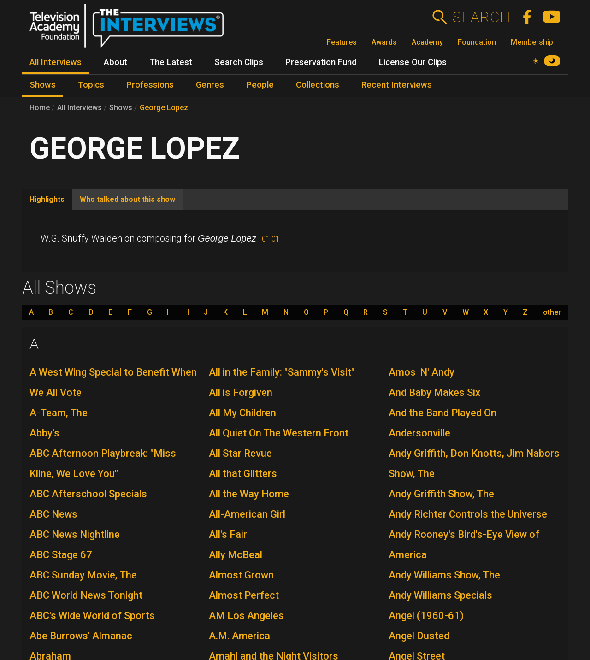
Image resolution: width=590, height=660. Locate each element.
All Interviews (79, 107)
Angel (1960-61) (426, 615)
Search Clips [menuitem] (238, 62)
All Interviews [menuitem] (56, 62)
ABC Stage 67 (61, 554)
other (552, 312)
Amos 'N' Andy (421, 372)
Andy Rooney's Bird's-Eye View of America (464, 544)
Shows (120, 107)
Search (481, 17)
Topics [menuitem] (91, 85)
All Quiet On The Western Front (278, 433)
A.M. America (239, 636)
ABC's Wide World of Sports (92, 615)
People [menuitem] (260, 85)
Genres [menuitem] (210, 85)
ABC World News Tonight (86, 595)
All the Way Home (249, 494)
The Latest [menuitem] (170, 62)
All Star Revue (240, 453)
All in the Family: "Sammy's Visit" (281, 372)
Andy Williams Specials (440, 595)
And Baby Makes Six (434, 392)
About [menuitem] (115, 62)
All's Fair (228, 534)
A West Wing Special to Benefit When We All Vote (113, 382)
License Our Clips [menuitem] (413, 62)
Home (40, 107)
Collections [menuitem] (317, 85)
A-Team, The (59, 412)
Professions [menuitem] (150, 85)
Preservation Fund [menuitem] (321, 62)
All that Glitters (243, 473)
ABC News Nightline (75, 534)
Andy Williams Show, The (444, 575)
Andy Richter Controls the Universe (468, 514)
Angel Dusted (419, 636)
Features (342, 42)
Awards (384, 42)
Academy (427, 42)
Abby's (44, 433)
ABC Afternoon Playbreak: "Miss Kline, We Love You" (103, 463)
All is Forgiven (240, 392)
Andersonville (419, 433)
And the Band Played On (442, 412)
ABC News (53, 514)
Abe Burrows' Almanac (81, 636)
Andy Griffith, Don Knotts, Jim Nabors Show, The (474, 463)
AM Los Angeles (246, 615)
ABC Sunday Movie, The (83, 575)
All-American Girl (247, 514)
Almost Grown (241, 575)
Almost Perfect (244, 595)
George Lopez (164, 107)
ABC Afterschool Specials (88, 494)
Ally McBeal (235, 554)
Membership (532, 42)
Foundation (477, 42)
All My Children (242, 412)
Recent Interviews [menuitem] (396, 85)
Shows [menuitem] (43, 85)
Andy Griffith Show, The (441, 494)
